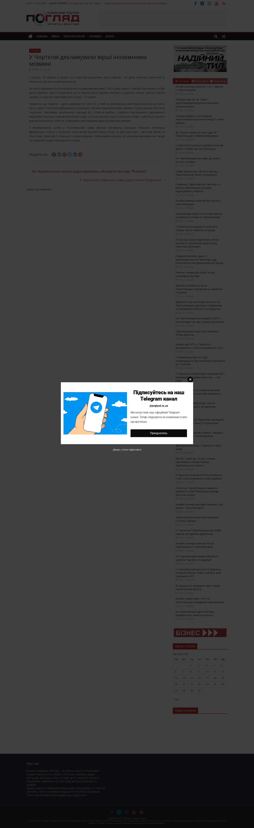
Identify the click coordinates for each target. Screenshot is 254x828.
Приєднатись (158, 433)
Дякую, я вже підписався (127, 449)
